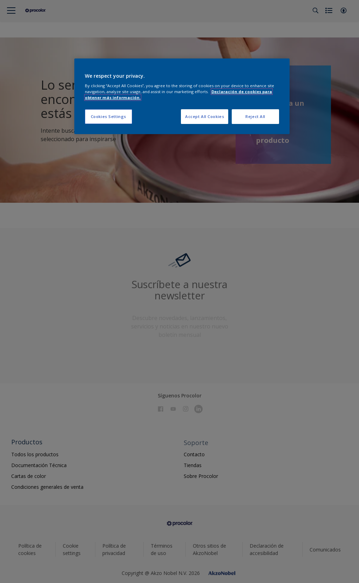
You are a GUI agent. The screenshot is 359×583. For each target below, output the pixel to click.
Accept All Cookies (204, 116)
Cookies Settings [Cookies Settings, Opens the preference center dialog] (108, 116)
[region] (182, 96)
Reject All (255, 116)
